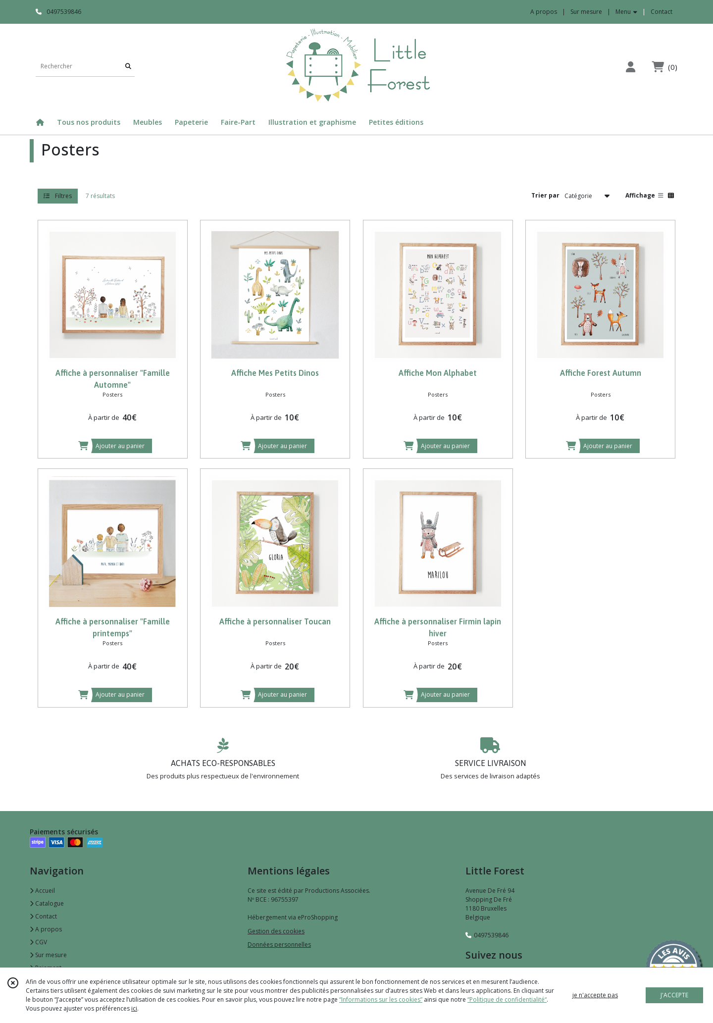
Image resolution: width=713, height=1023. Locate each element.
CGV (38, 942)
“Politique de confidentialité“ (507, 999)
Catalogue (47, 903)
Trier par (545, 195)
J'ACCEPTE (674, 995)
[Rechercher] (128, 66)
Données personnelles (279, 944)
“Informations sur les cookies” (380, 999)
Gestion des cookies (276, 931)
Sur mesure (48, 955)
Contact (661, 11)
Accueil (42, 890)
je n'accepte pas (595, 995)
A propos (46, 929)
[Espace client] (630, 66)
